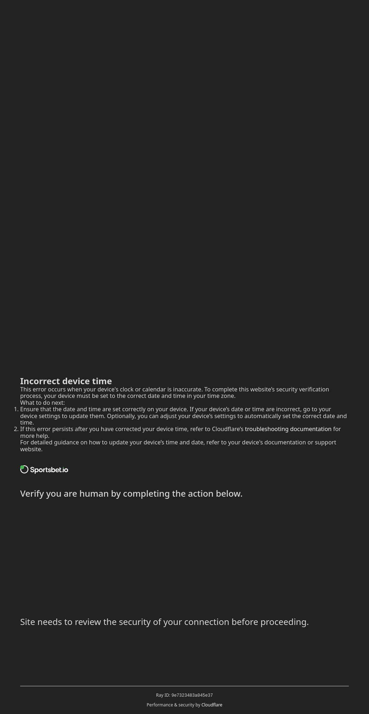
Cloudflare (211, 705)
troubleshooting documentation (288, 429)
